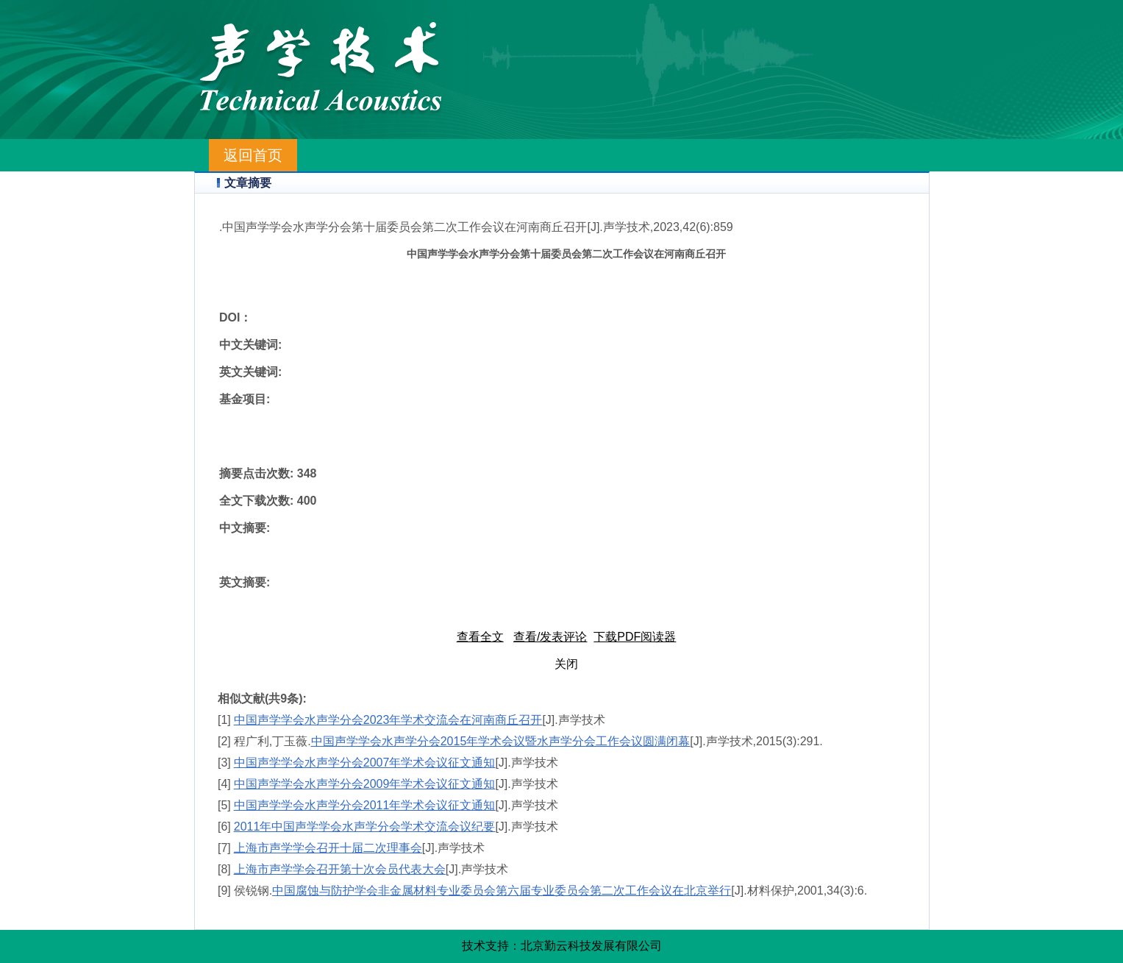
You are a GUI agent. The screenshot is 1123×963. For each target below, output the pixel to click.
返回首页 (253, 155)
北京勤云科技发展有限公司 (591, 945)
